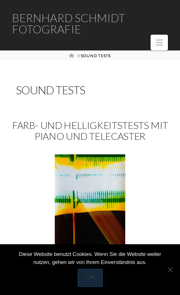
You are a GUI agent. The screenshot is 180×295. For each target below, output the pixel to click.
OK (90, 276)
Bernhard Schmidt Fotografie (68, 23)
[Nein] (170, 270)
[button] (159, 42)
